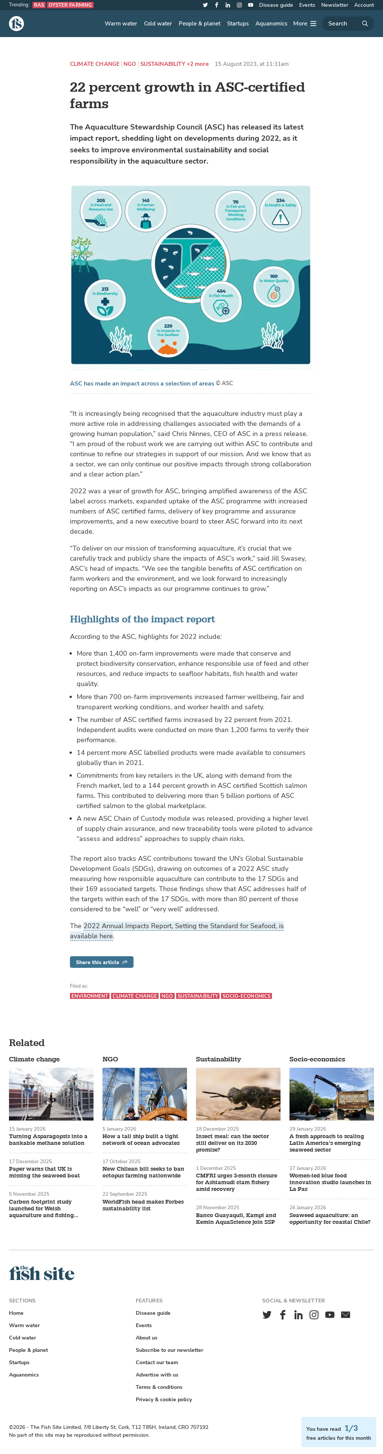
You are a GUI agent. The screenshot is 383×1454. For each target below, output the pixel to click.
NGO (129, 64)
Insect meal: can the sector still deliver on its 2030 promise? (232, 1143)
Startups (238, 23)
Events (307, 5)
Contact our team (157, 1362)
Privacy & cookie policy (164, 1399)
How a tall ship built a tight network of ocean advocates (141, 1140)
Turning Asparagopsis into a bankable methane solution (48, 1140)
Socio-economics (246, 996)
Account (364, 5)
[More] (304, 23)
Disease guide (276, 5)
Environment (89, 996)
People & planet (199, 23)
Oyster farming (70, 5)
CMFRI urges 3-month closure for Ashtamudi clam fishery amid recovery (236, 1183)
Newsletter (334, 5)
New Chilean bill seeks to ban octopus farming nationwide (143, 1172)
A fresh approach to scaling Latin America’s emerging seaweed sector (326, 1143)
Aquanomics (271, 23)
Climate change (95, 64)
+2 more (198, 64)
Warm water (121, 23)
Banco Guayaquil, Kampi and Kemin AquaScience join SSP (236, 1219)
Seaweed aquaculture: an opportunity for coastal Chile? (330, 1219)
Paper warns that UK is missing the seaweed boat (44, 1172)
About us (146, 1337)
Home (16, 1313)
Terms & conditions (159, 1387)
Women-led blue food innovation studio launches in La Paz (330, 1183)
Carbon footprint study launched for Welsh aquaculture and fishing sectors (41, 1209)
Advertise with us (157, 1374)
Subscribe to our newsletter (169, 1350)
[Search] (348, 23)
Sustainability (162, 64)
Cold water (158, 23)
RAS (39, 5)
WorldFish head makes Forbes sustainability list (143, 1205)
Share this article (102, 962)
